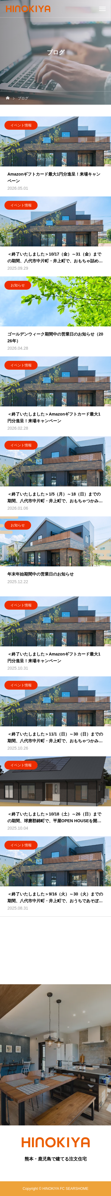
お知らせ (18, 285)
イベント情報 (21, 126)
